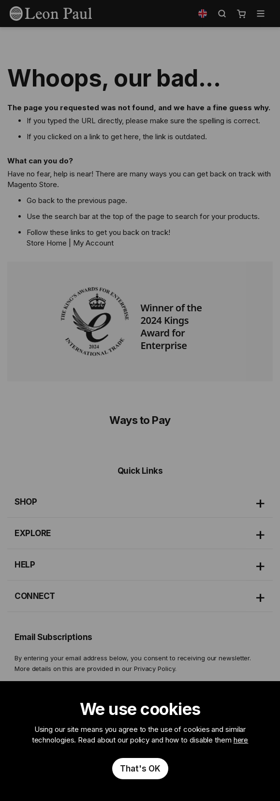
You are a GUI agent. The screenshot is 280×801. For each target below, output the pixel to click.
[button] (202, 13)
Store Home (47, 243)
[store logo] (51, 13)
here (241, 739)
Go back (41, 200)
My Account (93, 243)
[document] (140, 741)
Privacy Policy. (155, 668)
